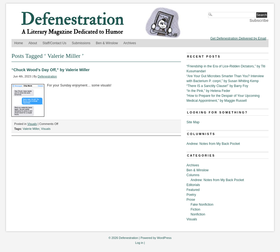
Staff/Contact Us (54, 43)
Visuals (32, 123)
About (32, 43)
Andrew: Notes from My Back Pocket (213, 144)
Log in (139, 242)
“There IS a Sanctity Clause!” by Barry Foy (217, 86)
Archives (129, 43)
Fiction (195, 209)
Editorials (193, 185)
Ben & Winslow (107, 43)
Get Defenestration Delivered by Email (238, 38)
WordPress (164, 237)
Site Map (192, 122)
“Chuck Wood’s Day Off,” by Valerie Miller (50, 70)
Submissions (81, 43)
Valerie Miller (31, 128)
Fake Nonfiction (202, 204)
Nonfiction (198, 214)
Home (18, 43)
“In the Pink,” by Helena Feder (208, 91)
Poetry (191, 195)
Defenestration (47, 76)
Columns (192, 175)
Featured (193, 190)
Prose (190, 200)
